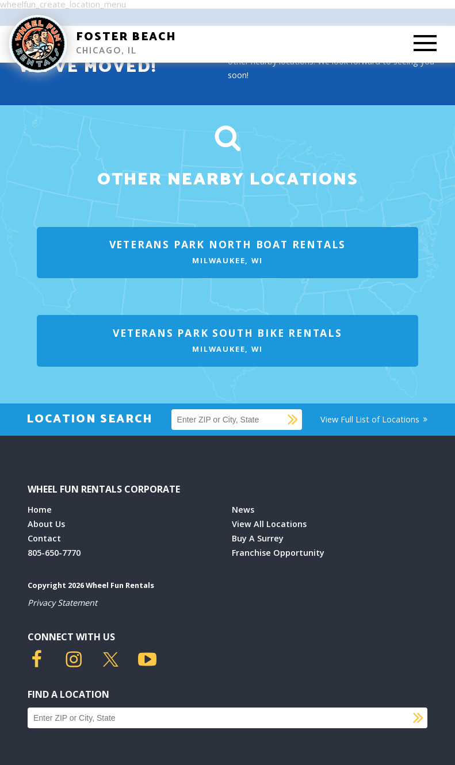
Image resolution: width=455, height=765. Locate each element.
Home (40, 509)
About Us (46, 523)
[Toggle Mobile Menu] (425, 44)
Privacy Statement (62, 602)
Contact (44, 538)
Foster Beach (126, 37)
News (243, 509)
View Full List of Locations (374, 419)
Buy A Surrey (258, 538)
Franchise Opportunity (278, 552)
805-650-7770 (54, 552)
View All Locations (269, 523)
